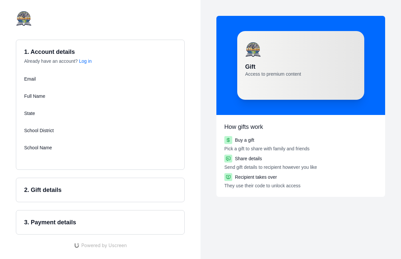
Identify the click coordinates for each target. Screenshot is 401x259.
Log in (85, 61)
